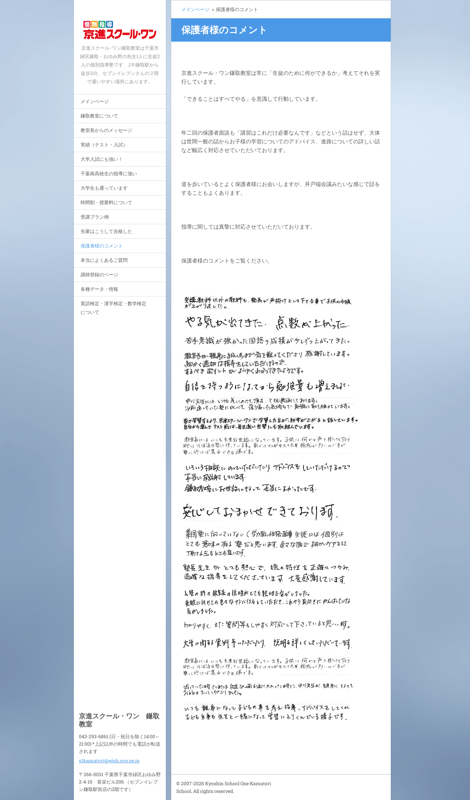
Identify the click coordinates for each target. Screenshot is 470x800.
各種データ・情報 (99, 289)
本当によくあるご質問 (104, 260)
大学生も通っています (104, 188)
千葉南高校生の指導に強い (109, 173)
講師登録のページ (99, 274)
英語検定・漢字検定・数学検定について (113, 307)
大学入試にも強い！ (102, 159)
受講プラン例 (95, 217)
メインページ (95, 101)
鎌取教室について (99, 115)
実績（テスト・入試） (104, 144)
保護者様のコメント (102, 245)
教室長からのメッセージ (106, 130)
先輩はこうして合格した (106, 231)
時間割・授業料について (106, 202)
